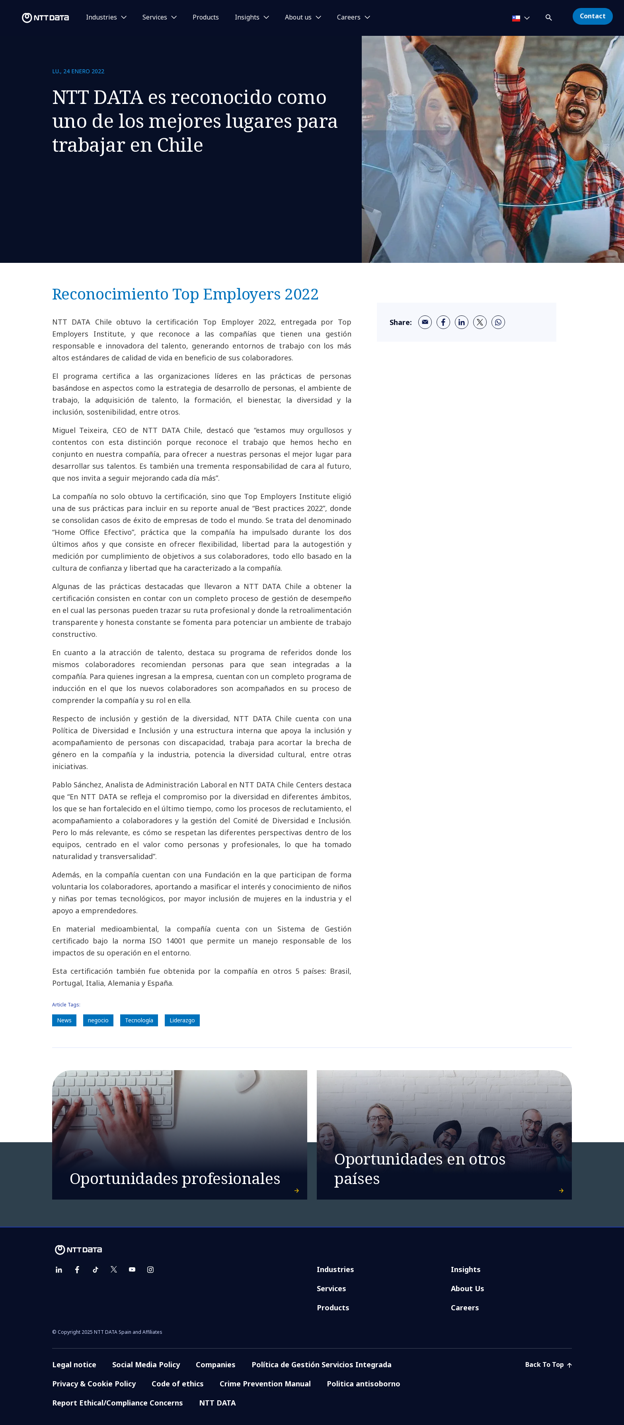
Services (331, 1288)
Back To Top (548, 1364)
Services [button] (154, 18)
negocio (98, 1020)
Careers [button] (349, 18)
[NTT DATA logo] (36, 18)
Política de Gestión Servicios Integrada (322, 1364)
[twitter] (480, 322)
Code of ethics (178, 1383)
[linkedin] (461, 322)
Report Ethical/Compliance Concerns (117, 1402)
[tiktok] (95, 1269)
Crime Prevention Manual (265, 1383)
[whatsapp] (498, 322)
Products (206, 18)
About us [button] (298, 18)
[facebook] (443, 322)
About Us (467, 1288)
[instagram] (150, 1269)
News (64, 1020)
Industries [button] (101, 18)
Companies (216, 1364)
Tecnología (139, 1020)
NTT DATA (217, 1402)
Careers (465, 1307)
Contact (593, 16)
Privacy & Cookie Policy (94, 1383)
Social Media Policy (146, 1364)
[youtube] (132, 1269)
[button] (550, 16)
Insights (466, 1269)
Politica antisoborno (363, 1383)
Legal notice (74, 1364)
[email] (425, 322)
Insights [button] (247, 18)
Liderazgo (182, 1020)
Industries (335, 1269)
